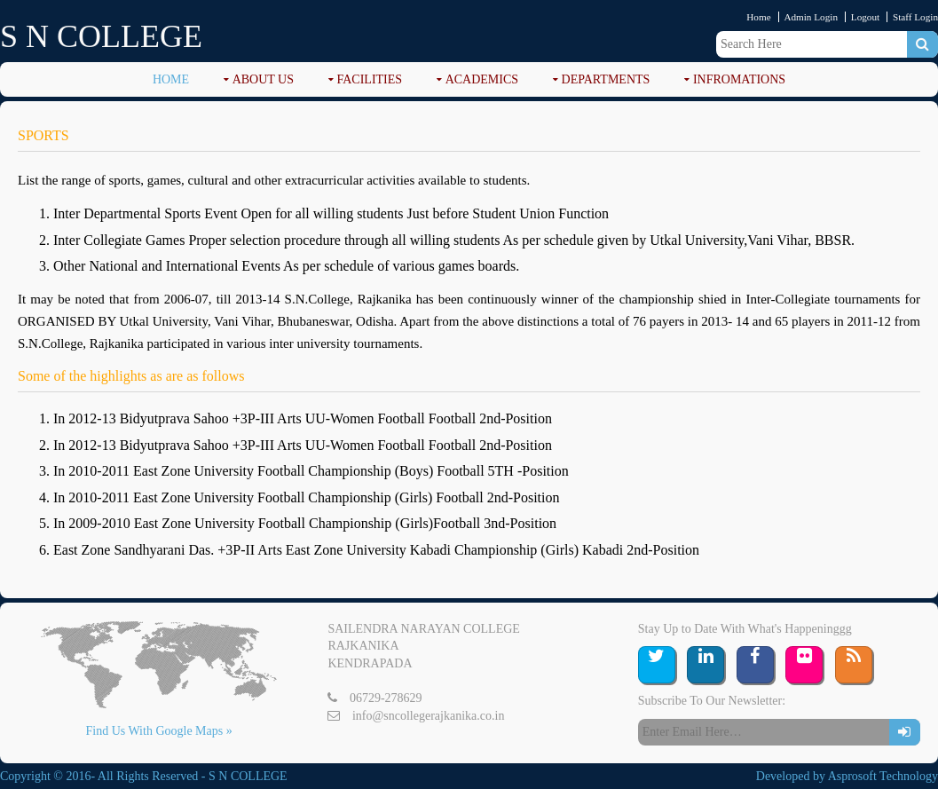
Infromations (739, 79)
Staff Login (915, 17)
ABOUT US (263, 79)
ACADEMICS (481, 79)
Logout (865, 17)
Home (758, 17)
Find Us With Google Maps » (158, 731)
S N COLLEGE (101, 36)
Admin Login (811, 17)
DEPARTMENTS (606, 79)
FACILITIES (370, 79)
